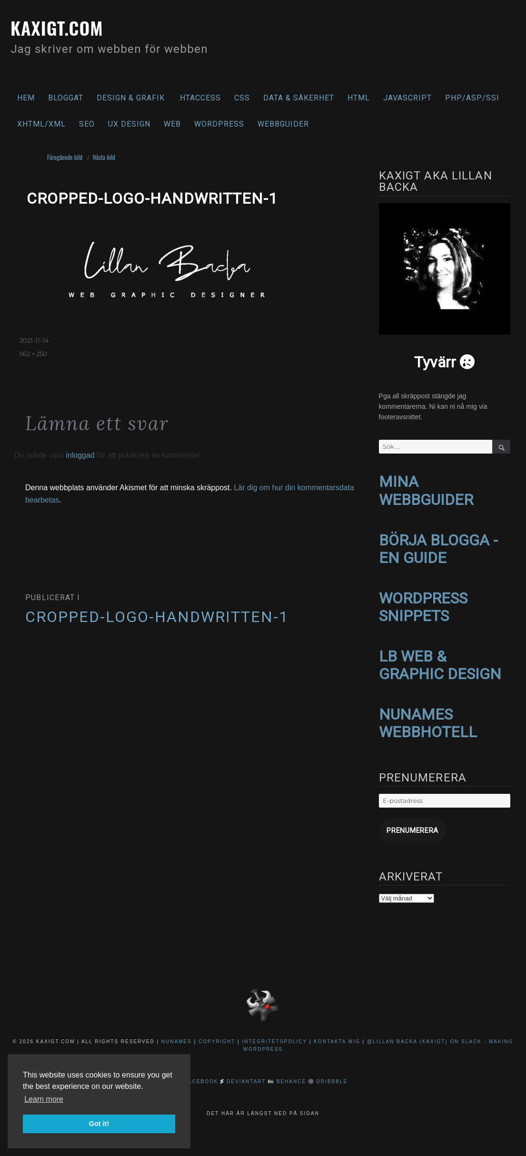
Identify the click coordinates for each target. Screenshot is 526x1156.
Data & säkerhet (298, 97)
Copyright (216, 1028)
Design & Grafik (131, 97)
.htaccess (199, 97)
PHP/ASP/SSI (472, 97)
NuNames (177, 1028)
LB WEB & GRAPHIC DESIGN (440, 658)
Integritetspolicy (274, 1028)
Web (172, 123)
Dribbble (332, 1068)
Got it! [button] (99, 1123)
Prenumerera (407, 818)
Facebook (201, 1068)
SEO (87, 123)
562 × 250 (33, 353)
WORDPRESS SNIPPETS (423, 601)
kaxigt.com (64, 26)
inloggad (80, 455)
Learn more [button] (43, 1099)
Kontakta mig (337, 1028)
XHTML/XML (41, 123)
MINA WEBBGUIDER (426, 489)
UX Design (129, 123)
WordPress (219, 123)
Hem (26, 97)
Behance (291, 1068)
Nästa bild (104, 157)
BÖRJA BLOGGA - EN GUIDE (438, 545)
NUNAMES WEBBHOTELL (428, 713)
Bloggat (65, 97)
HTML (358, 97)
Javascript (407, 97)
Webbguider (283, 123)
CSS (242, 97)
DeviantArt (246, 1068)
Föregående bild (64, 157)
